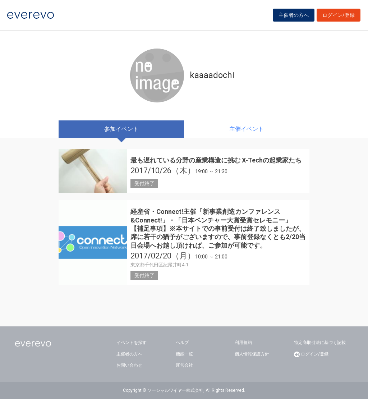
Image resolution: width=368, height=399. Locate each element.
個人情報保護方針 (252, 354)
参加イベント (121, 128)
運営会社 (184, 365)
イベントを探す (131, 342)
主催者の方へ (294, 15)
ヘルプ (182, 342)
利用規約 (243, 342)
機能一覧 (184, 354)
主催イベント (246, 128)
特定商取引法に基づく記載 (320, 342)
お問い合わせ (129, 365)
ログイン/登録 (338, 15)
